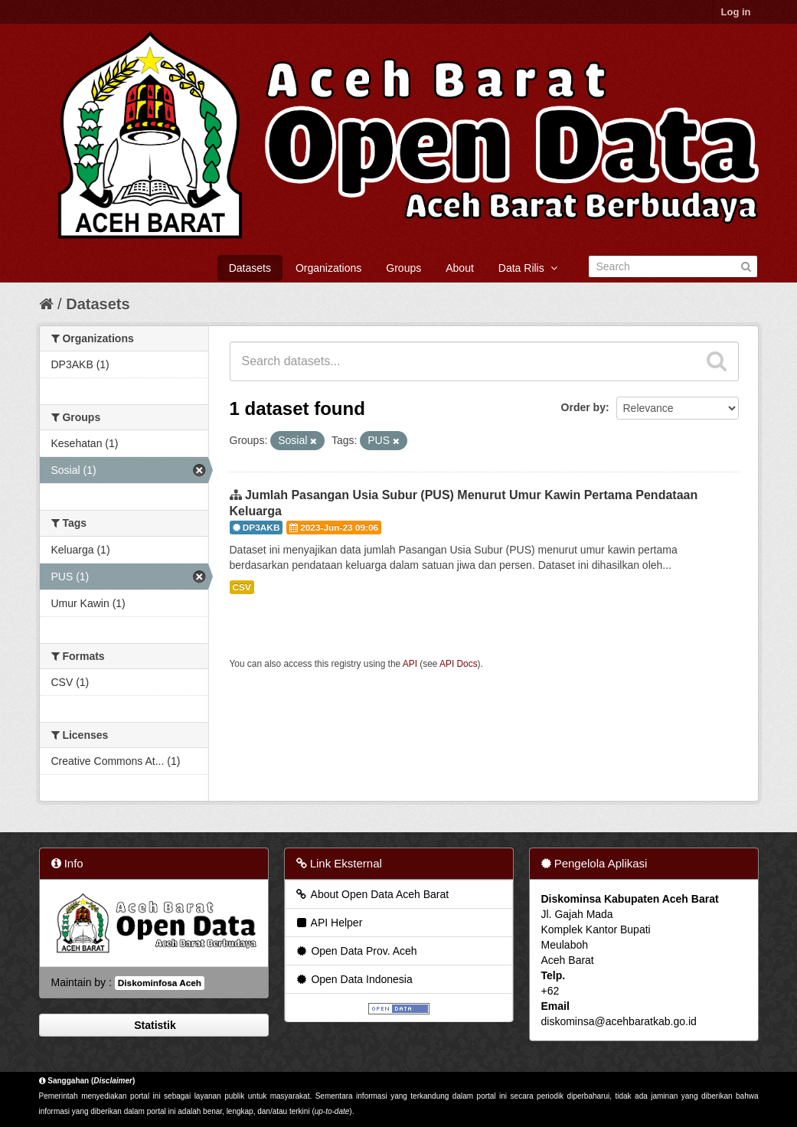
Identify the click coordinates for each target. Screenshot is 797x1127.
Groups (403, 268)
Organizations (328, 268)
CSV (242, 587)
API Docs (458, 663)
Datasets (250, 268)
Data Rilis (527, 268)
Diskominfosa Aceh (159, 983)
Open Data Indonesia (354, 979)
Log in (736, 12)
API (410, 663)
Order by (583, 407)
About (460, 268)
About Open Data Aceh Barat (372, 894)
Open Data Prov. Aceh (356, 951)
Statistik (153, 1025)
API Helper (329, 922)
